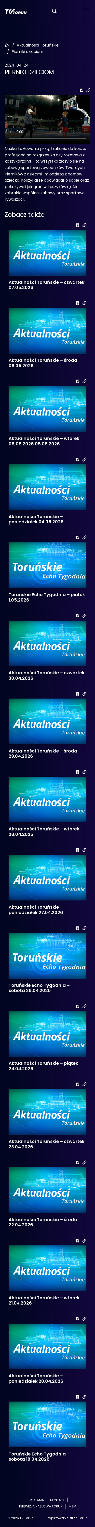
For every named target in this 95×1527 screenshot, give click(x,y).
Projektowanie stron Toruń (66, 1518)
